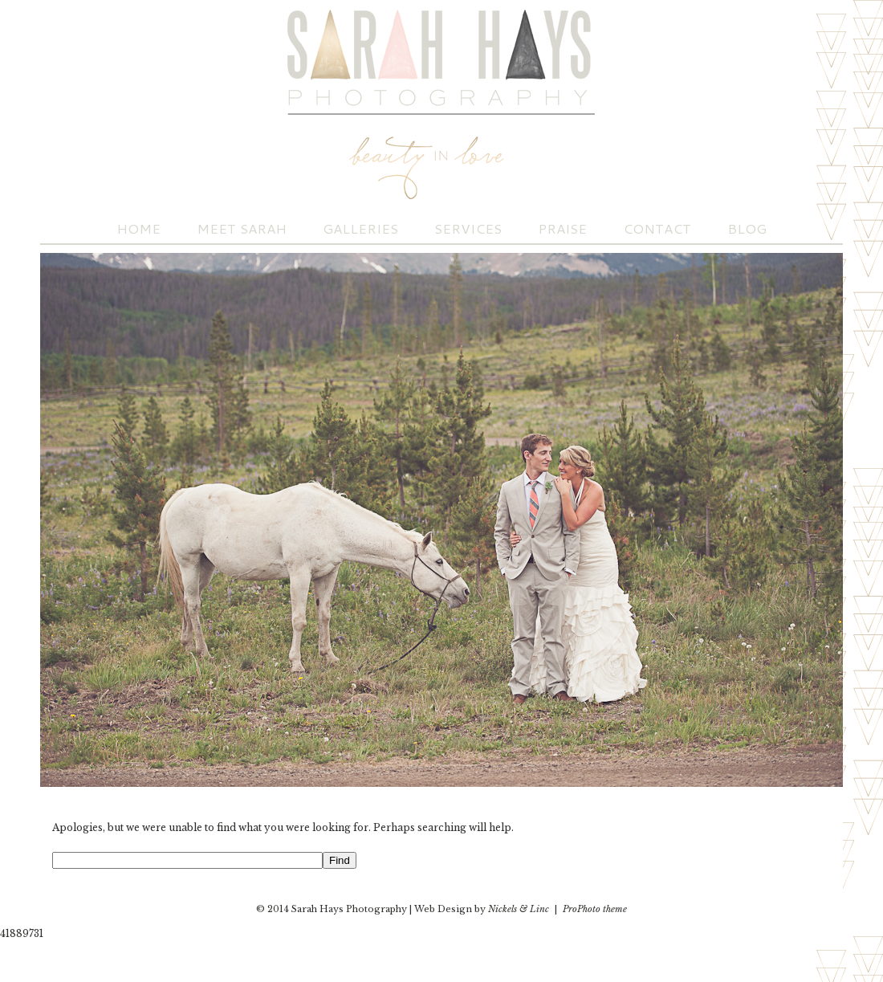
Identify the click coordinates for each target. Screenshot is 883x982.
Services (468, 228)
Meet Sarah (242, 228)
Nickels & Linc (518, 909)
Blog (747, 228)
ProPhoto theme (595, 909)
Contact (657, 228)
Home (138, 228)
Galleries (360, 228)
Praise (562, 228)
